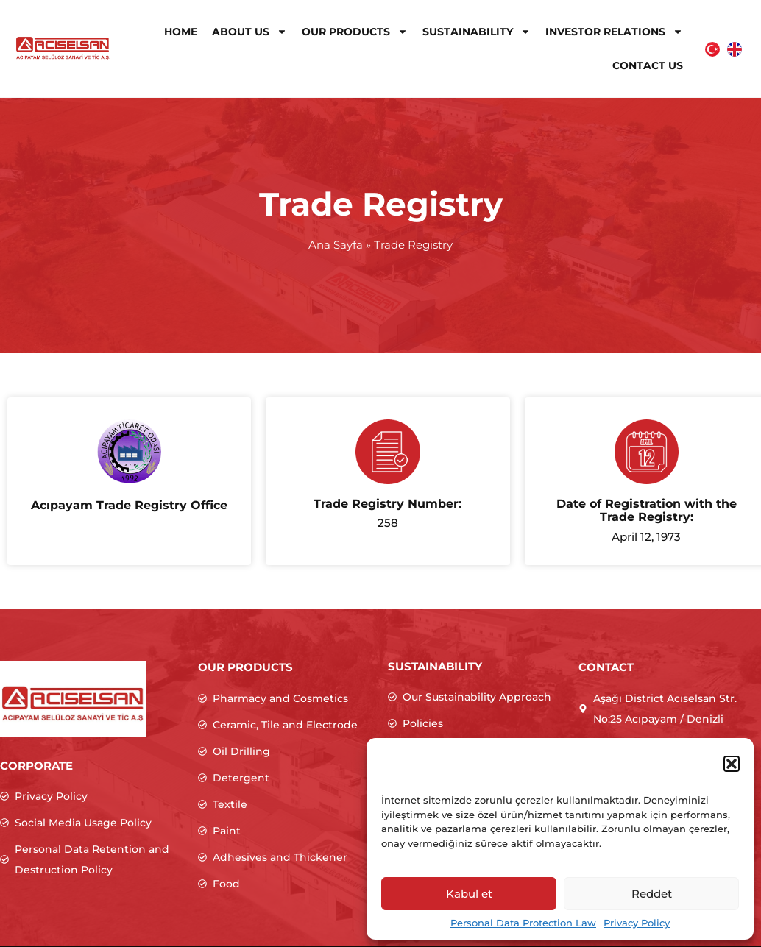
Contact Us (647, 65)
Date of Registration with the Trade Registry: (646, 510)
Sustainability (476, 31)
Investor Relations (614, 31)
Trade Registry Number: (387, 504)
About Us (249, 31)
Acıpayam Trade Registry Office (129, 505)
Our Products (355, 31)
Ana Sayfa (335, 245)
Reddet (651, 894)
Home (180, 31)
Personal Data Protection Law (523, 923)
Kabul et (469, 894)
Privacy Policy (637, 923)
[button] (731, 763)
